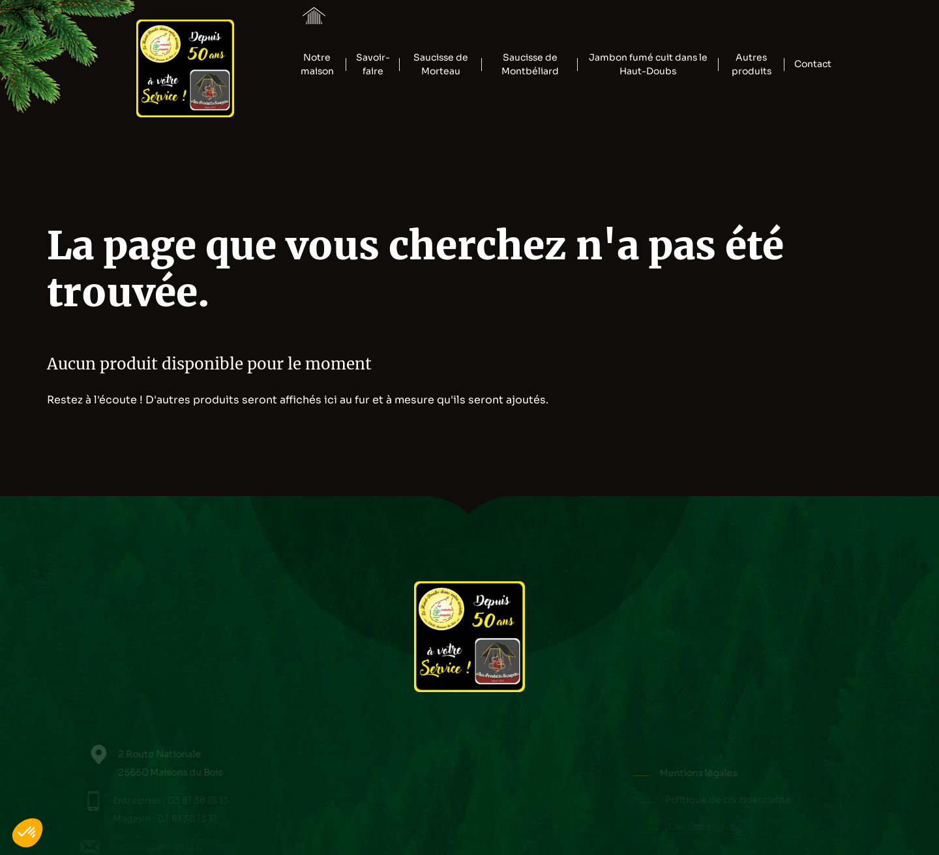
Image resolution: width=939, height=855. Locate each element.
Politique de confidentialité (732, 799)
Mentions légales (706, 773)
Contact (812, 64)
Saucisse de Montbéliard (530, 64)
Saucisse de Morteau (440, 64)
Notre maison (317, 64)
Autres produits (751, 64)
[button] (27, 832)
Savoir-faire (373, 64)
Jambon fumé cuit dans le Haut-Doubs (648, 64)
